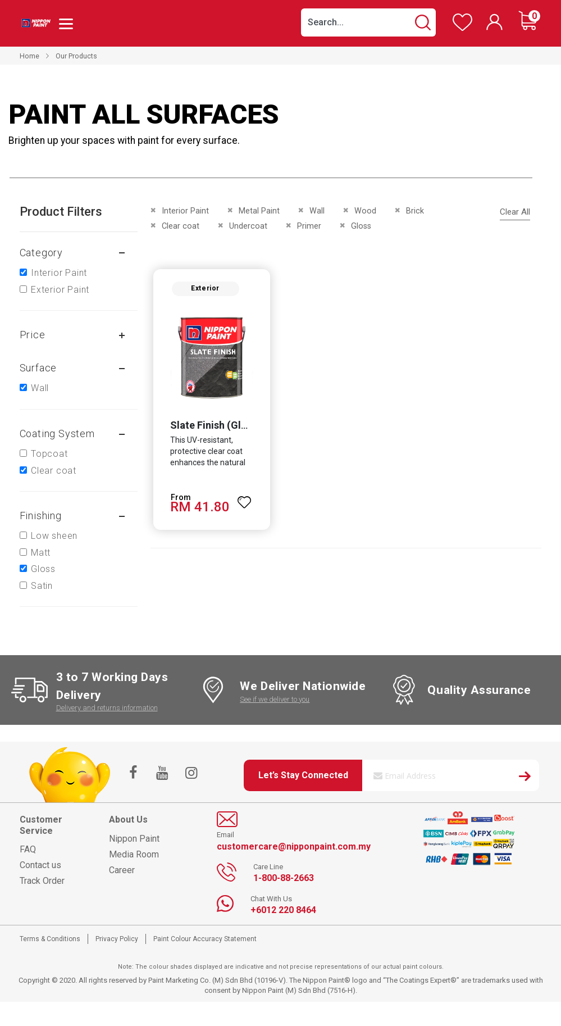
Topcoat (49, 453)
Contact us (40, 865)
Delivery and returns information (107, 707)
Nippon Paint (134, 838)
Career (122, 870)
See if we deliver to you (274, 699)
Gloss (43, 569)
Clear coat (53, 470)
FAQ (28, 849)
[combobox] (368, 22)
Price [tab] (32, 335)
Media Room (134, 854)
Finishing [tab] (41, 515)
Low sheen (54, 535)
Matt (41, 552)
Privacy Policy (116, 939)
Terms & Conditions (50, 939)
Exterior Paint (60, 289)
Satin (42, 585)
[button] (244, 498)
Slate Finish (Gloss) (215, 425)
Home (29, 56)
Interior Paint (59, 272)
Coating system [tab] (57, 433)
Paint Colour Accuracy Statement (205, 939)
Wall (40, 388)
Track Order (42, 880)
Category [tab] (41, 252)
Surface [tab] (38, 368)
